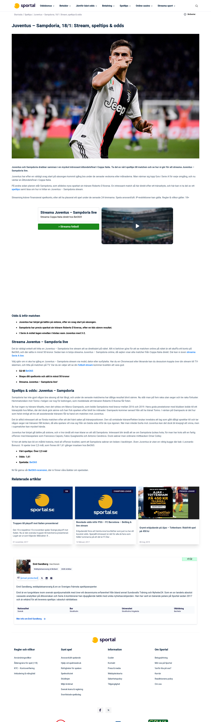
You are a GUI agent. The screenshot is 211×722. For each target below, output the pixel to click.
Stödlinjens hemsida (113, 720)
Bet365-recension (37, 450)
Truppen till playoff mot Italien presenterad (35, 503)
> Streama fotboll (68, 227)
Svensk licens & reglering (72, 669)
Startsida (18, 14)
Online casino (143, 6)
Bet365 (79, 274)
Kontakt (111, 642)
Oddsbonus (46, 6)
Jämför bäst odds (85, 6)
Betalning (107, 6)
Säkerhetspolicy (115, 658)
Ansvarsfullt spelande (71, 637)
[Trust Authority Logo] (73, 705)
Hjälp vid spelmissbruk (71, 642)
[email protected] (29, 557)
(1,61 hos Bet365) (99, 287)
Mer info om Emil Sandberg (31, 598)
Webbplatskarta (115, 653)
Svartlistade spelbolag (71, 674)
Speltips (124, 6)
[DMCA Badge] (48, 705)
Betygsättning (161, 637)
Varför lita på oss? (163, 647)
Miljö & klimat (67, 663)
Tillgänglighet (114, 663)
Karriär (158, 653)
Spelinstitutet (67, 653)
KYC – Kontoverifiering (24, 647)
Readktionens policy (164, 658)
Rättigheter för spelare (71, 647)
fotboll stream (85, 344)
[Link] (42, 482)
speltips (16, 189)
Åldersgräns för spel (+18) (26, 642)
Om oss (158, 663)
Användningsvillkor (22, 637)
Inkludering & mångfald (24, 653)
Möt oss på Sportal (163, 642)
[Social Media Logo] (100, 690)
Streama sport (165, 6)
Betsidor (63, 6)
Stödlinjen (65, 658)
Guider (111, 637)
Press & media (114, 647)
